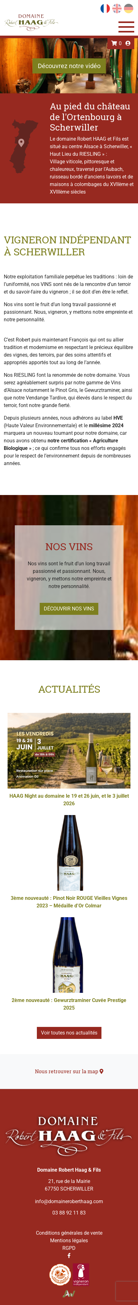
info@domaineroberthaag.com (69, 1201)
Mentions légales (69, 1241)
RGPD (69, 1248)
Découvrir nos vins (69, 609)
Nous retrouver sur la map (69, 1071)
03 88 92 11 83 (69, 1213)
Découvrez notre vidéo (69, 66)
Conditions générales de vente (69, 1233)
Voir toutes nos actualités (69, 1033)
